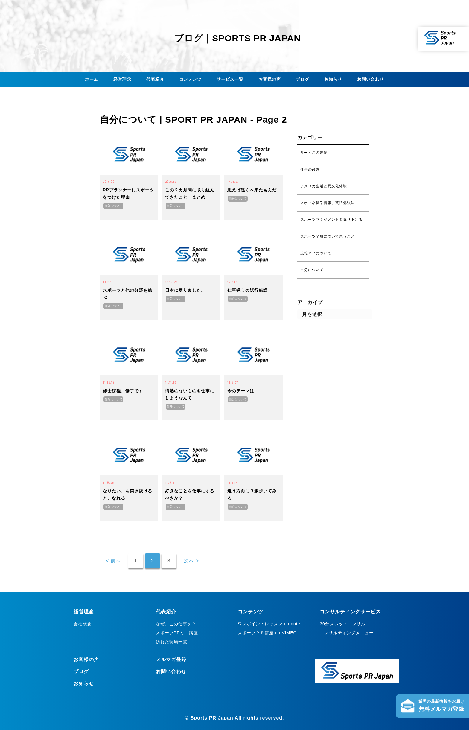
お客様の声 (269, 79)
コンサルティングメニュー (347, 632)
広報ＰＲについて (315, 253)
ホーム (91, 79)
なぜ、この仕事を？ (176, 623)
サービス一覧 (230, 79)
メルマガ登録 (171, 659)
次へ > (191, 560)
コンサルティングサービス (350, 611)
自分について (113, 205)
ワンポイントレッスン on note (269, 623)
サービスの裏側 (314, 152)
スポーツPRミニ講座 (177, 632)
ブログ (302, 79)
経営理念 (122, 79)
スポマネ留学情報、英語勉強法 (327, 203)
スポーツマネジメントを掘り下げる (331, 220)
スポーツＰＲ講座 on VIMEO (267, 632)
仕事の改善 (310, 169)
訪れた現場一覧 (171, 641)
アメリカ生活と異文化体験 (323, 186)
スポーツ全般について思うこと (327, 236)
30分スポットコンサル (343, 623)
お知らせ (333, 79)
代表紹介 (155, 79)
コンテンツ (190, 79)
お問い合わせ (370, 79)
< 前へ (113, 560)
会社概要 (83, 623)
